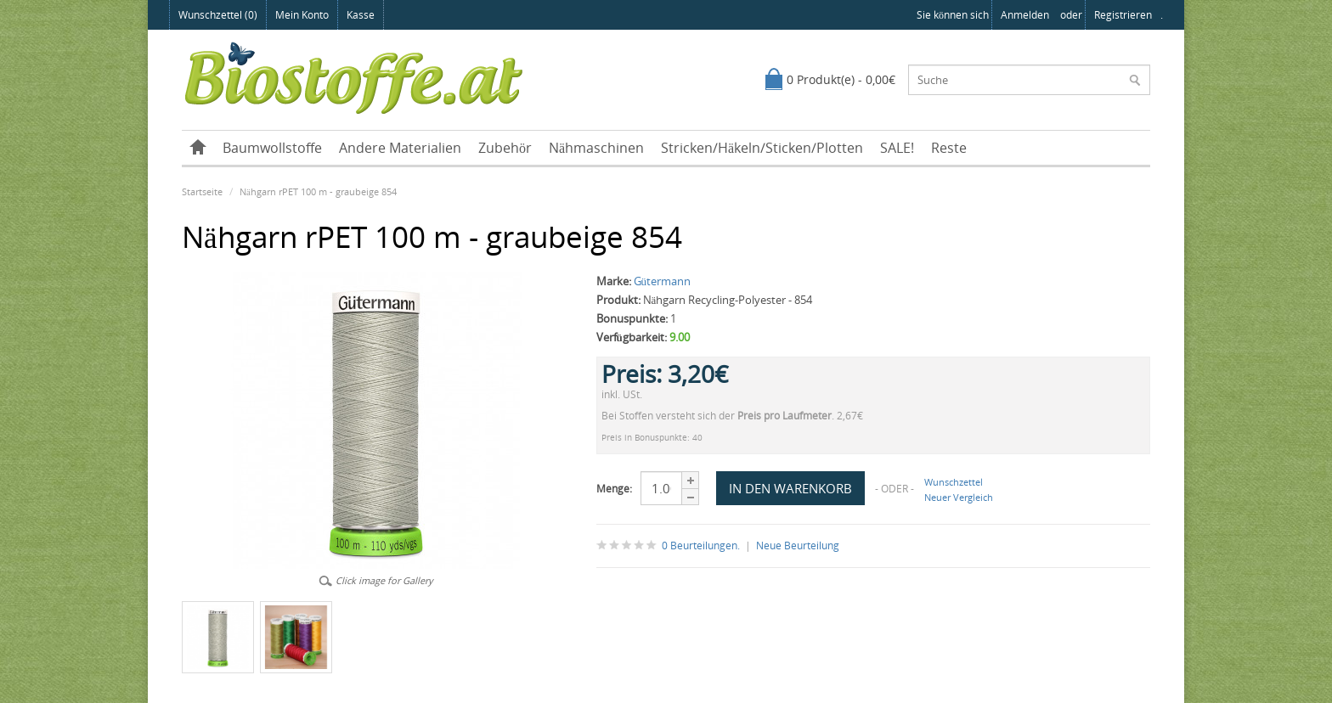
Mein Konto (302, 15)
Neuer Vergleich (958, 497)
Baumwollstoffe (272, 147)
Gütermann (662, 281)
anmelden (1025, 15)
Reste (949, 147)
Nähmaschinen (596, 147)
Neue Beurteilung (797, 545)
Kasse (361, 15)
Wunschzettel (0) (217, 15)
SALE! (897, 147)
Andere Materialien (400, 147)
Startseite (202, 191)
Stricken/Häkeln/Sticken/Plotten (762, 147)
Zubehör (505, 147)
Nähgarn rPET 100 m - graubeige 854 (318, 191)
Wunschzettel (953, 481)
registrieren (1123, 15)
